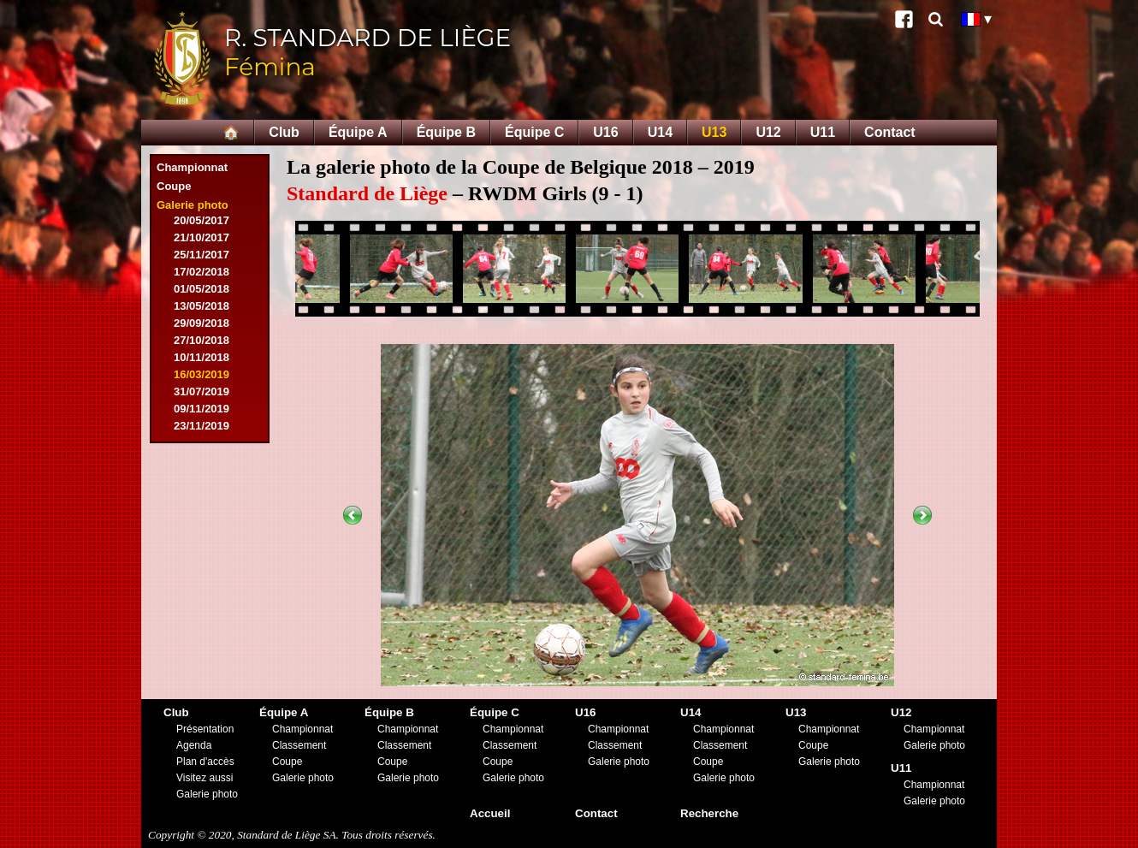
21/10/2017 (201, 237)
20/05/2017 (201, 220)
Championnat (192, 167)
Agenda (193, 745)
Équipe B (446, 132)
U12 (768, 132)
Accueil (490, 813)
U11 (822, 132)
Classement (299, 745)
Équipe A (358, 132)
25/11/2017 (201, 254)
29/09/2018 (201, 323)
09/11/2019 (201, 408)
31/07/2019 (201, 391)
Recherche (709, 813)
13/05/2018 (201, 305)
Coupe (174, 186)
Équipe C (534, 132)
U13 (714, 132)
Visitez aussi (204, 778)
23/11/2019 (201, 425)
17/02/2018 (201, 271)
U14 (660, 132)
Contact (890, 132)
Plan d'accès (205, 762)
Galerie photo (192, 205)
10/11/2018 (201, 357)
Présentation (205, 729)
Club (284, 132)
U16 (605, 132)
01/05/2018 (201, 288)
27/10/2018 (201, 340)
